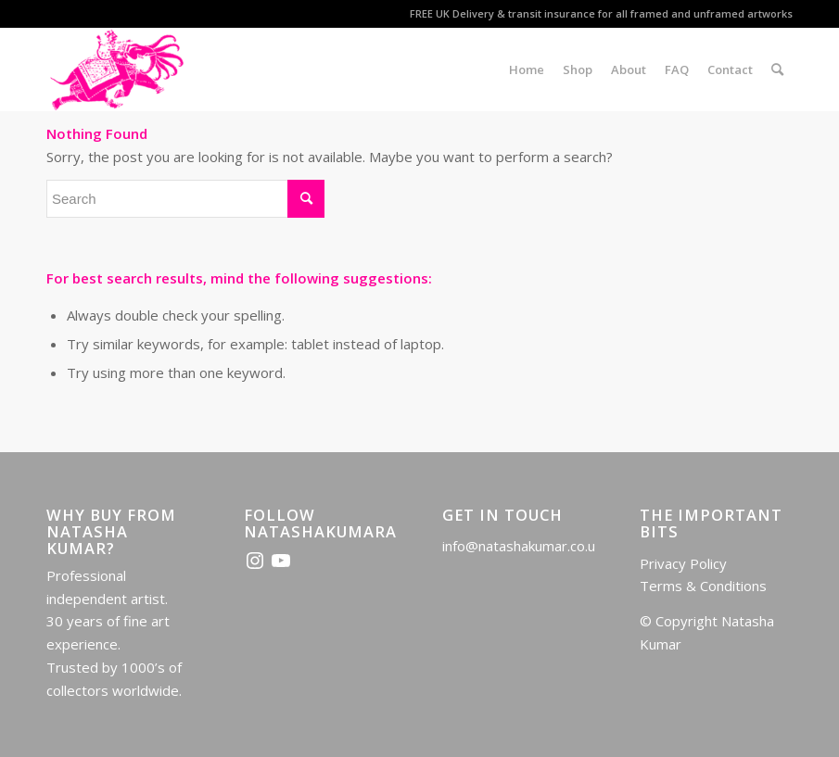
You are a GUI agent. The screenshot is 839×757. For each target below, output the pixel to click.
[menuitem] (526, 69)
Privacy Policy (683, 563)
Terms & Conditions (703, 585)
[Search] (777, 69)
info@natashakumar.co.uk (522, 545)
